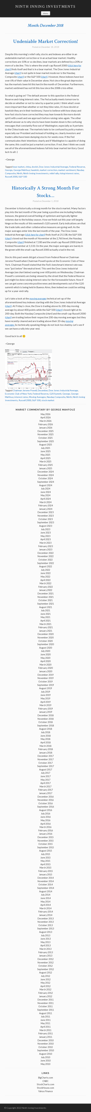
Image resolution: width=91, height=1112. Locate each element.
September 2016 (45, 806)
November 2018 (46, 718)
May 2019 (45, 698)
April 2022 (45, 580)
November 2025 (46, 434)
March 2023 (45, 542)
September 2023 (45, 522)
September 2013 (45, 928)
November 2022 (46, 556)
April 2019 (45, 702)
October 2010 (45, 1047)
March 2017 (45, 786)
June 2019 (45, 695)
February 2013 (45, 952)
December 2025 (46, 431)
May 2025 (45, 454)
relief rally (54, 173)
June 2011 (45, 1020)
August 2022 (45, 566)
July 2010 (45, 1057)
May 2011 (45, 1023)
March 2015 (45, 867)
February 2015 (45, 871)
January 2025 (45, 468)
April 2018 (45, 742)
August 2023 (45, 526)
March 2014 (45, 908)
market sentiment (67, 170)
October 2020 (45, 641)
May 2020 (45, 658)
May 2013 (45, 942)
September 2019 (45, 685)
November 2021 (46, 597)
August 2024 (45, 485)
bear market (19, 166)
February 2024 (45, 505)
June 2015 (45, 857)
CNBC (45, 1081)
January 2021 (45, 630)
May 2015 (45, 861)
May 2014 (45, 901)
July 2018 (45, 732)
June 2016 (45, 817)
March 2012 (45, 989)
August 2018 (45, 728)
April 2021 (45, 620)
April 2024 (45, 498)
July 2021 (45, 610)
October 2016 (45, 803)
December (43, 390)
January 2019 (45, 712)
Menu (45, 13)
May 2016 (45, 820)
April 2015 (45, 864)
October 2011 (45, 1006)
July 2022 (45, 570)
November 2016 (46, 800)
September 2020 (45, 644)
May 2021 (45, 617)
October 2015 (45, 844)
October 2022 (45, 559)
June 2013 (45, 938)
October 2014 (45, 884)
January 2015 (45, 874)
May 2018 (45, 739)
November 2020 (46, 637)
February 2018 (45, 749)
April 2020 (45, 661)
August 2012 (45, 972)
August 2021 (45, 607)
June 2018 (45, 735)
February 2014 (45, 911)
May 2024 (45, 495)
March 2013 (45, 949)
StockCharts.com (45, 1084)
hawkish (35, 170)
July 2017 (45, 773)
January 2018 (45, 752)
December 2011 (46, 999)
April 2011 (45, 1026)
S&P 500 (22, 176)
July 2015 (45, 854)
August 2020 (45, 647)
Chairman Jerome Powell (25, 390)
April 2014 (45, 905)
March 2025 (45, 461)
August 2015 (45, 850)
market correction (48, 170)
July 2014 (45, 894)
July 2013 (45, 935)
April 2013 (45, 945)
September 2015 (45, 847)
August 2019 (45, 688)
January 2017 (45, 793)
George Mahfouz (21, 170)
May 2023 (45, 536)
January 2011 (45, 1037)
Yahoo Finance (45, 1091)
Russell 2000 (11, 176)
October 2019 (45, 681)
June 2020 (45, 654)
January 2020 (45, 671)
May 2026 (45, 414)
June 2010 (45, 1060)
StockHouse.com (45, 1087)
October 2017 (45, 762)
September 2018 (45, 725)
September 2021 (45, 603)
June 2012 (45, 979)
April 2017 (45, 783)
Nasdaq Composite (56, 397)
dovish (35, 166)
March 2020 (45, 664)
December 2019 (46, 674)
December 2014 (46, 877)
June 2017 (45, 776)
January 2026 (45, 427)
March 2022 (45, 583)
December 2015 (46, 837)
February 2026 (45, 424)
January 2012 (45, 996)
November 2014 (46, 881)
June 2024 (45, 492)
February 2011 (45, 1033)
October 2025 (45, 437)
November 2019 (46, 678)
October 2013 (45, 925)
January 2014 (45, 915)
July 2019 (45, 691)
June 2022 (45, 573)
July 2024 (45, 488)
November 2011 (46, 1003)
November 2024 (46, 475)
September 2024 (45, 482)
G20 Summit (55, 393)
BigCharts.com (45, 1077)
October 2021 (45, 600)
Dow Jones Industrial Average (53, 166)
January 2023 (45, 549)
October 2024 (45, 478)
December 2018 (46, 715)
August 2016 (45, 810)
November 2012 (46, 962)
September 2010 (45, 1050)
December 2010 (46, 1040)
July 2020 (45, 651)
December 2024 (46, 471)
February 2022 (45, 586)
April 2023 (45, 539)
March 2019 (45, 705)
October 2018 (45, 722)
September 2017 (45, 766)
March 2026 (45, 421)
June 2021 (45, 614)
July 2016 (45, 813)
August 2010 (45, 1053)
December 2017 (46, 756)
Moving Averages (37, 397)
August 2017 (45, 769)
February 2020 (45, 668)
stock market (48, 400)
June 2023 (45, 532)
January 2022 (45, 590)
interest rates (21, 397)
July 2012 (45, 976)
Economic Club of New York (18, 393)
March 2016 (45, 827)
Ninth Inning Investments (45, 6)
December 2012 (46, 959)
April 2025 (45, 458)
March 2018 (45, 746)
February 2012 (45, 993)
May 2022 (45, 576)
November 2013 (46, 921)
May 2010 (45, 1064)
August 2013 (45, 932)
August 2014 (45, 891)
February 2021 (45, 627)
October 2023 (45, 519)
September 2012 (45, 969)
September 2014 (45, 888)
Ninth (19, 173)
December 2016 (46, 796)
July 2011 (45, 1016)
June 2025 (45, 451)
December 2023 (46, 512)
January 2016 (45, 833)
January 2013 (45, 955)
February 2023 (45, 546)
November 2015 (46, 840)
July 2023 (45, 529)
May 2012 (45, 982)
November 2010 (46, 1043)
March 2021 (45, 624)
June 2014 (45, 898)
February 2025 (45, 465)
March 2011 (45, 1030)
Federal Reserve (77, 166)
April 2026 (45, 417)
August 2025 (45, 444)
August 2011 (45, 1013)
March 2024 (45, 502)
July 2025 (45, 448)
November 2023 (46, 515)
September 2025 (45, 441)
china (28, 166)
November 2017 (46, 759)
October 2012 (45, 965)
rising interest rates (69, 173)
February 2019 (45, 708)
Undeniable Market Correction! (45, 41)
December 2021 (46, 593)
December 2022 (46, 553)
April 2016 (45, 823)
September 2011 (45, 1009)
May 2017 (45, 779)
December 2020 (46, 634)
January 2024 (45, 509)
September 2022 (45, 563)
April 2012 (45, 986)
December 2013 (46, 918)
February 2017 (45, 789)
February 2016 (45, 830)
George (9, 170)
